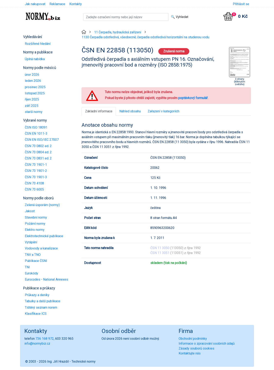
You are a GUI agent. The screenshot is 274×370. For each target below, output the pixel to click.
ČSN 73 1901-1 (36, 165)
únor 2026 (32, 75)
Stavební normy (36, 217)
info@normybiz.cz (37, 343)
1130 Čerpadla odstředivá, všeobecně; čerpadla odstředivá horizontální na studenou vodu (145, 37)
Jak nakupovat (35, 4)
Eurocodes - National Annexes (46, 279)
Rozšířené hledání (37, 44)
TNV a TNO (33, 255)
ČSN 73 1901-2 (36, 171)
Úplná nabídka (35, 59)
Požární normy (35, 224)
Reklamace (57, 4)
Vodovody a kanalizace (41, 248)
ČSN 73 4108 (34, 183)
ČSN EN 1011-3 (36, 133)
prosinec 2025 (35, 87)
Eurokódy (31, 273)
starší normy (33, 112)
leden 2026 (33, 81)
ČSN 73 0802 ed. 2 (38, 146)
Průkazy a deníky (37, 295)
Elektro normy (35, 230)
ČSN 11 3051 (159, 253)
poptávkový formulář (193, 98)
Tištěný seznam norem (41, 307)
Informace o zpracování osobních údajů (207, 343)
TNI (27, 267)
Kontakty (75, 4)
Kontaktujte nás (190, 353)
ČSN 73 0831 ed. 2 (38, 158)
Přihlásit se (241, 4)
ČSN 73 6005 (34, 189)
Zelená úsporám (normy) (42, 205)
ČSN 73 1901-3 (36, 177)
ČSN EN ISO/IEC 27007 (42, 140)
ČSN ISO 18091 (36, 127)
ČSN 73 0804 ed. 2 (38, 152)
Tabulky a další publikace (42, 301)
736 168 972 (44, 339)
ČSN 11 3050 (159, 248)
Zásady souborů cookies (196, 348)
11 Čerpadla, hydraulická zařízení (117, 32)
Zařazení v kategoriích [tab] (163, 111)
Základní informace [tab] (98, 111)
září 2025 (31, 106)
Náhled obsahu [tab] (130, 111)
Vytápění (31, 242)
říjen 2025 (32, 99)
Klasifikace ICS (36, 314)
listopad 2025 (35, 93)
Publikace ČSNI (36, 261)
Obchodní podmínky (193, 339)
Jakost (30, 211)
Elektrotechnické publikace (44, 236)
